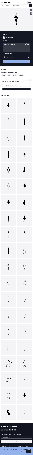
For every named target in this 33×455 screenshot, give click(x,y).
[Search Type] (3, 5)
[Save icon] (31, 10)
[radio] (16, 47)
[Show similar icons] (31, 13)
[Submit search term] (30, 5)
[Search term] (17, 5)
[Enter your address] (16, 437)
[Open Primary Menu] (2, 2)
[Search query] (16, 85)
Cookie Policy (14, 449)
